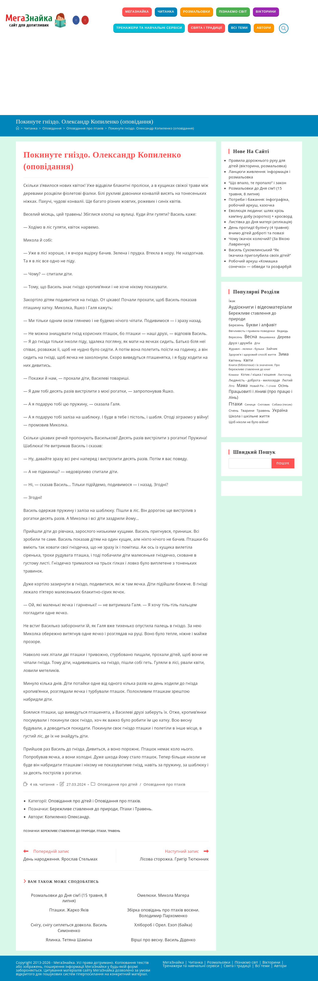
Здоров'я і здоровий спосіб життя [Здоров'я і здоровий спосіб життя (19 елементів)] (252, 354)
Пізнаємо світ (246, 962)
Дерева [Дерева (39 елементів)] (284, 336)
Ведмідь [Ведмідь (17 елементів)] (282, 331)
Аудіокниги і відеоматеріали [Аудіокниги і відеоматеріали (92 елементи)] (260, 307)
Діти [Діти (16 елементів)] (257, 343)
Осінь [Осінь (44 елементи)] (283, 385)
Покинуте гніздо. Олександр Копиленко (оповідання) (151, 128)
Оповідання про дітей (118, 784)
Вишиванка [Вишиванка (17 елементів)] (267, 337)
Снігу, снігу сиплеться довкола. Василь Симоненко (69, 927)
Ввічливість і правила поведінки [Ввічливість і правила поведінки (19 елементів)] (252, 331)
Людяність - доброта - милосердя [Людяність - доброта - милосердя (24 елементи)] (254, 380)
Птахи (126, 809)
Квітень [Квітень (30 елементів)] (235, 360)
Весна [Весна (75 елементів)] (250, 336)
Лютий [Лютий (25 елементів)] (287, 380)
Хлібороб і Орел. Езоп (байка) (163, 925)
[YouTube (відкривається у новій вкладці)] (84, 20)
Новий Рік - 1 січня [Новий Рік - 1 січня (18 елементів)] (263, 386)
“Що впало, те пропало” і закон (257, 182)
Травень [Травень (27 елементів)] (263, 410)
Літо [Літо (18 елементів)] (231, 386)
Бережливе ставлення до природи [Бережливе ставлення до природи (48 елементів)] (252, 316)
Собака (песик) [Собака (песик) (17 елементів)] (282, 404)
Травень (143, 809)
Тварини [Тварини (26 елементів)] (247, 410)
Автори (280, 965)
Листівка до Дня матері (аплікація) (260, 221)
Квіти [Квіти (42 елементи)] (248, 360)
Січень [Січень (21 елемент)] (233, 410)
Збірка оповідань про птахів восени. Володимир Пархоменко (163, 912)
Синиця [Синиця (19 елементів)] (250, 404)
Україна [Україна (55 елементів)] (279, 410)
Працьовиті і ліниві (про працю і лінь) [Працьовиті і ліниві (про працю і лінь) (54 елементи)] (260, 394)
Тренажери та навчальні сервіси (191, 965)
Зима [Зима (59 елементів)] (283, 354)
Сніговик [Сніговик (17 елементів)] (264, 404)
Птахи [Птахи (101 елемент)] (235, 404)
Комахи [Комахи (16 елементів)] (233, 374)
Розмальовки (218, 962)
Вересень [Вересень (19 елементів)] (235, 337)
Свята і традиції (237, 965)
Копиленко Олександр (67, 816)
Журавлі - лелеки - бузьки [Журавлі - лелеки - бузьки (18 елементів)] (246, 349)
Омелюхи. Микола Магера (163, 895)
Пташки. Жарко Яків (69, 910)
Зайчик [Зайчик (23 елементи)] (271, 349)
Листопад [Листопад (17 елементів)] (284, 374)
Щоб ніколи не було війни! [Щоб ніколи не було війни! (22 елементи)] (248, 422)
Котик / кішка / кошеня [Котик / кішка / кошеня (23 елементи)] (258, 374)
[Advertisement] (159, 77)
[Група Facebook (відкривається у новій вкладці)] (76, 20)
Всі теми (262, 965)
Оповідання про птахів (164, 784)
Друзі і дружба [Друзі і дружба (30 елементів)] (240, 343)
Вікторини (271, 962)
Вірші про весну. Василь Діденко (163, 939)
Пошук (283, 463)
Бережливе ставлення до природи (84, 809)
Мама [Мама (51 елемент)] (242, 385)
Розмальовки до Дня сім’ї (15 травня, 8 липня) (69, 898)
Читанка (195, 962)
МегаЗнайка (173, 962)
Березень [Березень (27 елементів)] (236, 325)
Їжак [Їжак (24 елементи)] (232, 301)
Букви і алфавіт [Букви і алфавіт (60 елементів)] (261, 324)
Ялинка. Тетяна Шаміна (69, 939)
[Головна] (17, 128)
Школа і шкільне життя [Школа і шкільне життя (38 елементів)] (249, 416)
